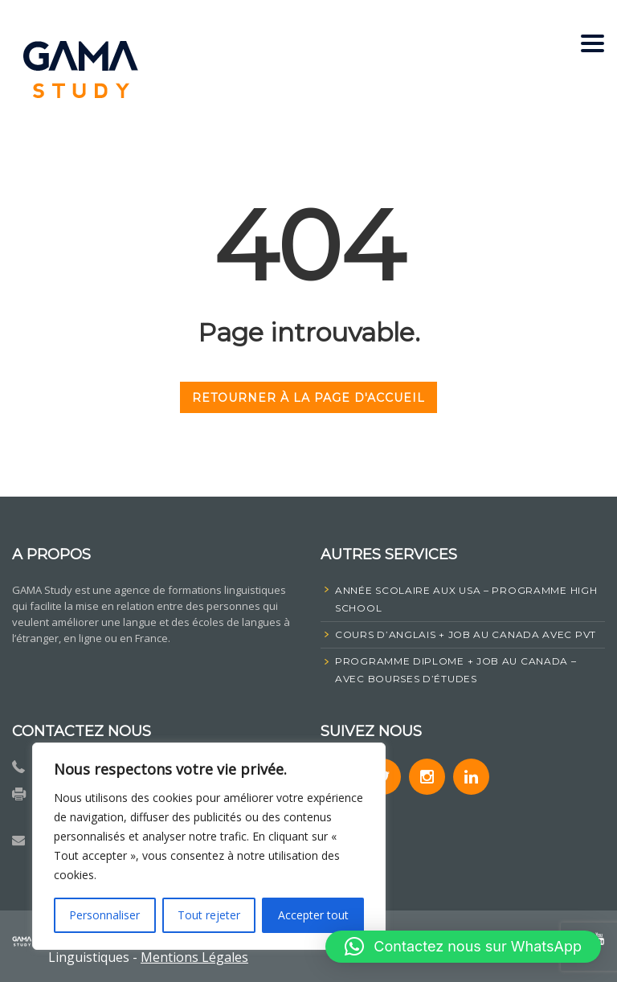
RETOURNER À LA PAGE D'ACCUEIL (308, 398)
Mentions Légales (194, 957)
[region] (209, 846)
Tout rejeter (209, 915)
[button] (463, 947)
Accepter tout (313, 915)
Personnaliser (104, 915)
